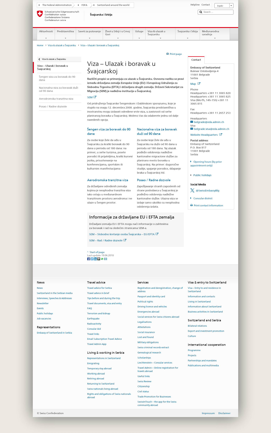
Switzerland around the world (113, 5)
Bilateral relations (197, 326)
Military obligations (148, 342)
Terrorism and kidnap (98, 313)
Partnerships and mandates (202, 360)
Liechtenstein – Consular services (155, 363)
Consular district (202, 198)
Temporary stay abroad (99, 368)
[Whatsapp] (102, 258)
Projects (192, 355)
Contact (194, 59)
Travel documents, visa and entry (104, 303)
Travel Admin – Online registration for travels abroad (158, 369)
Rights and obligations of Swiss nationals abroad (109, 396)
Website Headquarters (206, 134)
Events (40, 308)
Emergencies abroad (148, 312)
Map (195, 83)
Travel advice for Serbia (99, 288)
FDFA (84, 5)
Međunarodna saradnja (215, 34)
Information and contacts (201, 296)
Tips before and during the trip (103, 298)
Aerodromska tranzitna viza (107, 180)
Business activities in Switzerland (205, 312)
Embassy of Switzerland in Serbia (54, 332)
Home (40, 45)
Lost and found (146, 337)
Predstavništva (65, 34)
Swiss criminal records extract (153, 347)
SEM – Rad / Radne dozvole (107, 240)
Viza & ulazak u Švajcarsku (160, 34)
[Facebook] (89, 258)
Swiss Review (144, 381)
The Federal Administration (57, 5)
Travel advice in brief (98, 293)
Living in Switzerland (199, 301)
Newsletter (43, 303)
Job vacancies (44, 318)
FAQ (89, 308)
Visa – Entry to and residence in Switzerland (204, 290)
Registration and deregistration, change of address (160, 290)
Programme (194, 350)
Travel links (93, 334)
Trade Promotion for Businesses (154, 396)
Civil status (143, 391)
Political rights (145, 301)
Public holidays (202, 175)
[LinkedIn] (95, 258)
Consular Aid (94, 329)
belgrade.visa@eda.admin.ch (211, 129)
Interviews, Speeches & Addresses (54, 298)
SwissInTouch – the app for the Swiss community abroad (157, 403)
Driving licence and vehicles (152, 306)
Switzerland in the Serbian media (54, 293)
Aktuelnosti (46, 34)
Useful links (144, 376)
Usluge (139, 34)
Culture (192, 336)
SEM (91, 97)
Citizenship (144, 386)
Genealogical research (149, 352)
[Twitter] (92, 258)
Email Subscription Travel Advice (104, 339)
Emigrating (93, 363)
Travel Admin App (96, 344)
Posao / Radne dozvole (154, 180)
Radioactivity (94, 323)
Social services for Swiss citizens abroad (158, 317)
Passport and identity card (151, 296)
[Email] (105, 258)
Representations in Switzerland (104, 358)
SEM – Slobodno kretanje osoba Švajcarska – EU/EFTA (123, 234)
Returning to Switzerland (100, 384)
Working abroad (96, 373)
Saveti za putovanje (89, 34)
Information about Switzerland (204, 306)
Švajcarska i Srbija (188, 34)
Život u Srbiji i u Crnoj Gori (118, 34)
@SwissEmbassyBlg (207, 190)
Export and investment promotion (206, 331)
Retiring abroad (95, 378)
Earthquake (93, 318)
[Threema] (99, 258)
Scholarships (144, 357)
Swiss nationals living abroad (102, 389)
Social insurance (146, 332)
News (40, 288)
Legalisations (145, 322)
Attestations (144, 327)
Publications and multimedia (203, 365)
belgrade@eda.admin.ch (209, 122)
